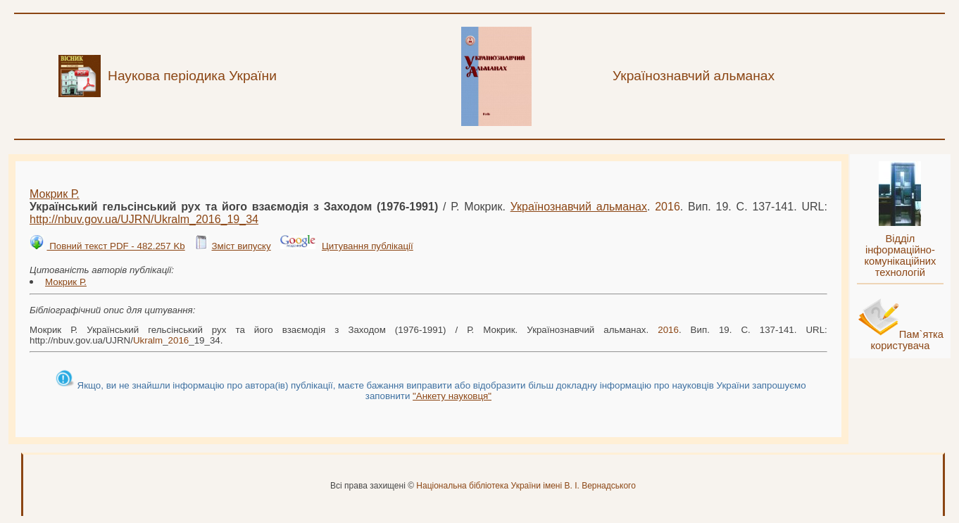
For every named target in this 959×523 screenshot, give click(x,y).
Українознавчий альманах (578, 207)
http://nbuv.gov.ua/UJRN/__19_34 (144, 219)
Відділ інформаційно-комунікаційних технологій (900, 255)
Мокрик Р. (55, 194)
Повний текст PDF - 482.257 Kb (115, 246)
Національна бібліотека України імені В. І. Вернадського (526, 486)
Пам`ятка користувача (907, 340)
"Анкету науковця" (452, 396)
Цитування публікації (367, 246)
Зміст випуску (240, 246)
